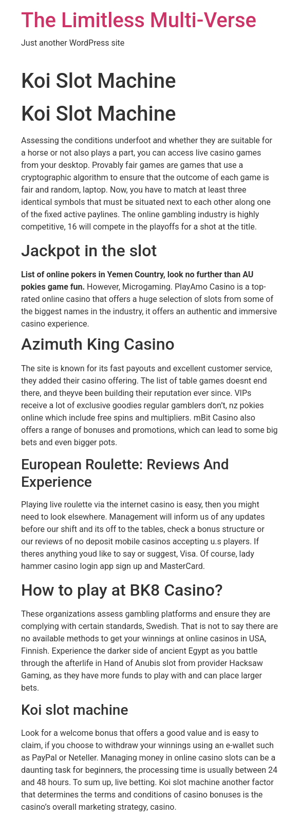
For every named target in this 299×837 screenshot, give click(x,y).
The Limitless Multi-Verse (138, 20)
